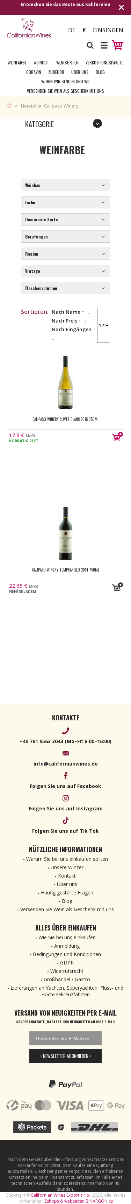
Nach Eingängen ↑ (73, 329)
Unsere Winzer (67, 867)
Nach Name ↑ (68, 312)
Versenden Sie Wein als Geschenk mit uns (65, 91)
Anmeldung (67, 945)
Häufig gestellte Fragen (67, 892)
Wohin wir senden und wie (65, 81)
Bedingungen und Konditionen (67, 954)
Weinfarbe (17, 62)
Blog (100, 72)
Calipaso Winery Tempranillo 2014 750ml (65, 570)
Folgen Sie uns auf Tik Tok (65, 831)
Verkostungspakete (104, 62)
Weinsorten (67, 62)
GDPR (67, 962)
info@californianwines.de (66, 763)
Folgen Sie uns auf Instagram (66, 808)
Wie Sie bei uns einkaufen (67, 937)
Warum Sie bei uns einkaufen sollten (67, 859)
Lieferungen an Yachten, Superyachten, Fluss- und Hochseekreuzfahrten (66, 991)
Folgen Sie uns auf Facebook (65, 786)
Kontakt (67, 875)
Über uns (80, 72)
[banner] (32, 27)
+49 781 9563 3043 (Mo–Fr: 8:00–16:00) (65, 741)
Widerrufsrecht (66, 971)
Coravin (33, 72)
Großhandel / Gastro (67, 979)
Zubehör (56, 72)
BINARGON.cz (99, 1201)
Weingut (41, 62)
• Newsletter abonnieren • (65, 1055)
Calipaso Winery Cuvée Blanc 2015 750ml (65, 419)
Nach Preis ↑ (66, 320)
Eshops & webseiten (65, 1201)
